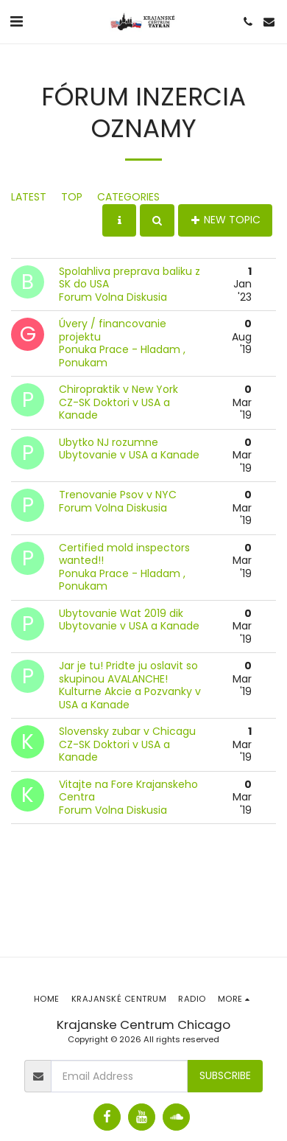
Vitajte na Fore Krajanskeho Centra (128, 791)
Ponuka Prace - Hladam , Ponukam (122, 356)
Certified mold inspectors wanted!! (124, 554)
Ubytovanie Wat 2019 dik (121, 613)
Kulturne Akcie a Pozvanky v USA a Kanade (130, 698)
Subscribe (225, 1075)
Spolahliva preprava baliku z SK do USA (129, 278)
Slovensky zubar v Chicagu (127, 731)
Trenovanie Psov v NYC (118, 494)
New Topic (226, 219)
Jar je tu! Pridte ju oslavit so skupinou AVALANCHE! (128, 672)
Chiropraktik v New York (118, 389)
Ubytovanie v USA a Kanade (129, 454)
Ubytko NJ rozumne (108, 442)
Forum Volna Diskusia (113, 297)
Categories (128, 196)
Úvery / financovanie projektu (112, 330)
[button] (16, 21)
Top (71, 196)
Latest (28, 196)
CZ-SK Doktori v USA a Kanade (114, 409)
